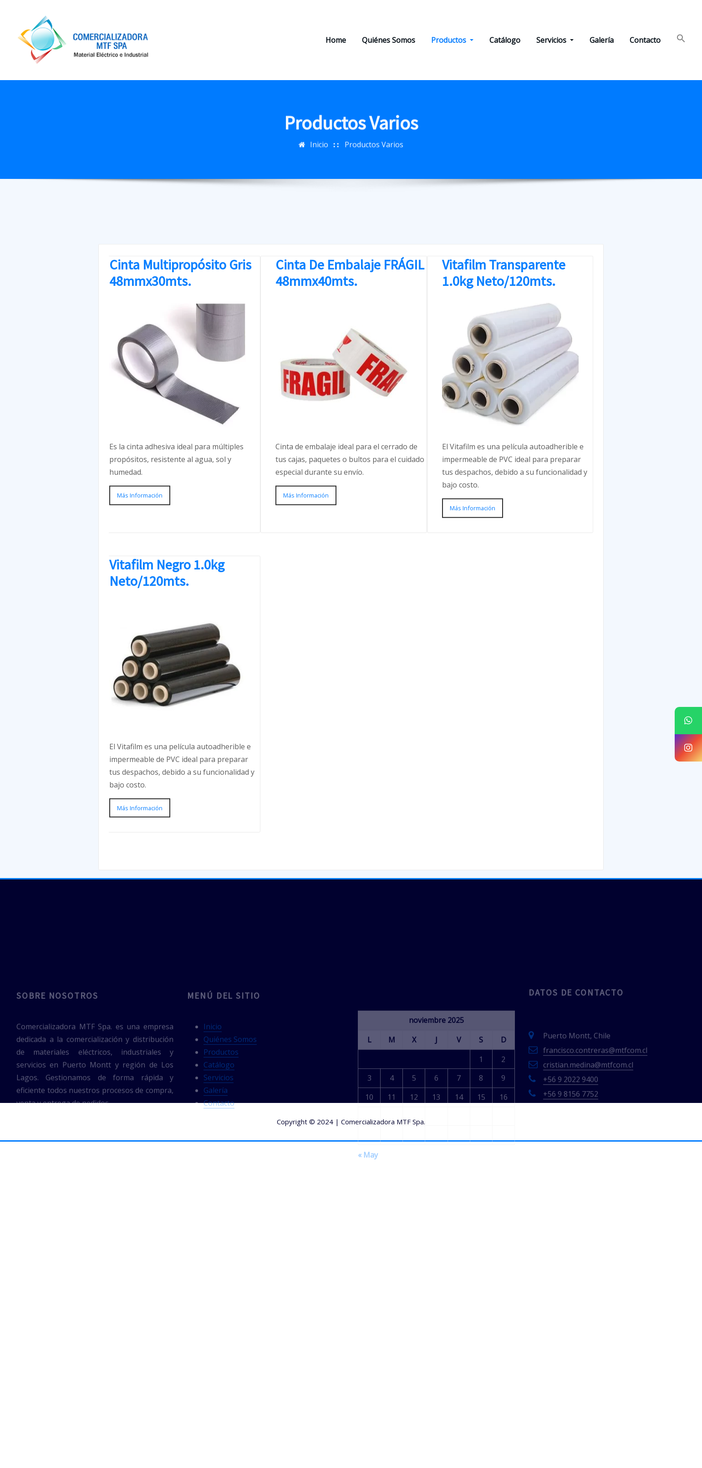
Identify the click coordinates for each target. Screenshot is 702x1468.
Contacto (645, 40)
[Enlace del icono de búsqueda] (681, 40)
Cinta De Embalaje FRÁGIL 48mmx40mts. (349, 390)
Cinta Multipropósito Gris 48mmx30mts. (180, 390)
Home (336, 40)
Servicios (555, 40)
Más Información (140, 613)
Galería (602, 40)
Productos (452, 40)
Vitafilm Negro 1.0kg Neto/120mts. (166, 689)
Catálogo (504, 40)
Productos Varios (374, 152)
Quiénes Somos (388, 40)
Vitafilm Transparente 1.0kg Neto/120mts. (503, 390)
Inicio (319, 152)
